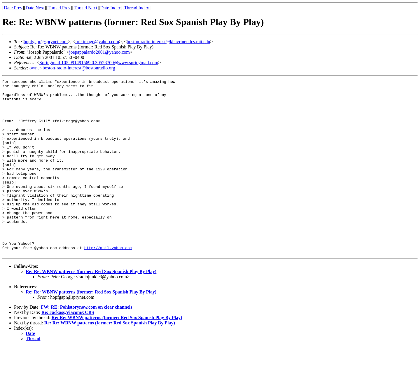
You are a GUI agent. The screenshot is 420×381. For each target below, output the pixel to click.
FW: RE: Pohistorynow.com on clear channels (86, 342)
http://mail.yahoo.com (108, 281)
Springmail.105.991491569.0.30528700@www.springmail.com (98, 62)
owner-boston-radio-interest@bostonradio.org (72, 67)
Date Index (110, 7)
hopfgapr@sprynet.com (46, 41)
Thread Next (85, 7)
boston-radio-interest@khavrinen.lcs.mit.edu (168, 41)
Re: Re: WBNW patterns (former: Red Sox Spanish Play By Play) (91, 306)
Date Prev (13, 7)
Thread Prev (59, 7)
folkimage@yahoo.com (97, 41)
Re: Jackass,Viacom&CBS (67, 347)
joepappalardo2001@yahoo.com (99, 52)
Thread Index (136, 7)
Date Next (35, 7)
